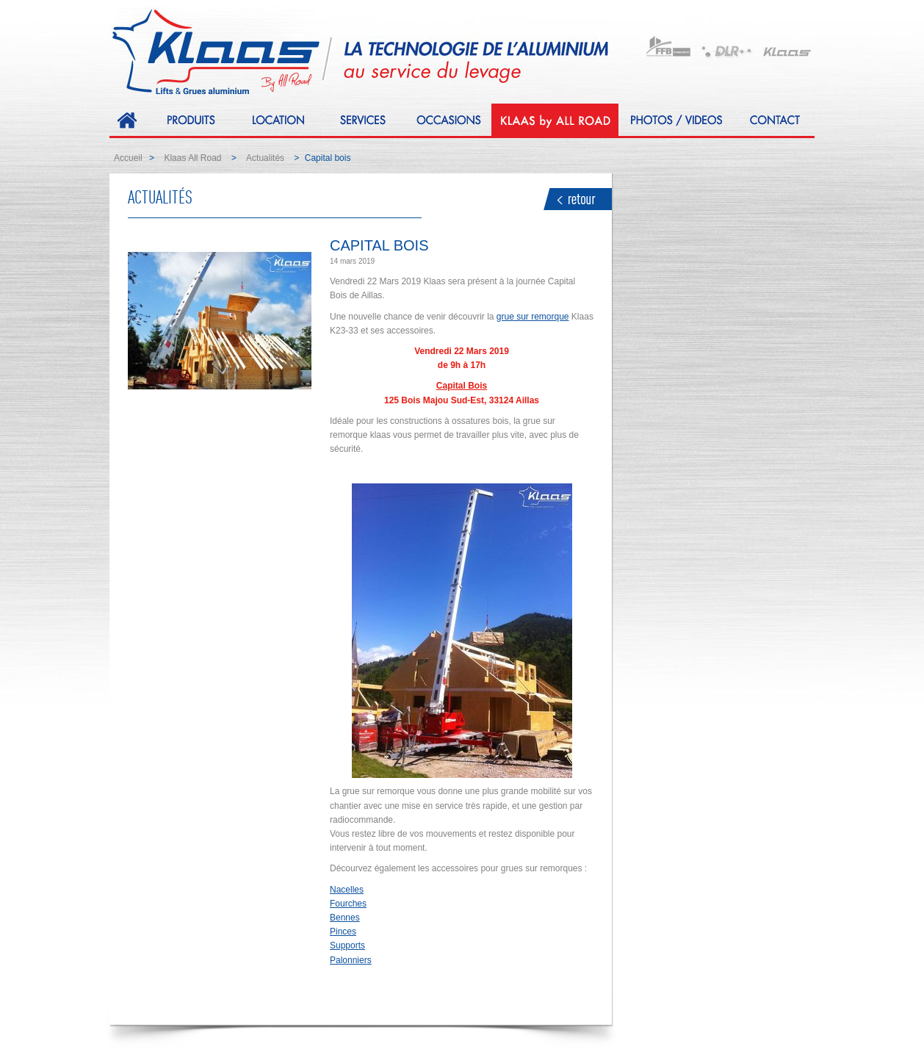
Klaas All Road (192, 158)
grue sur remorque (533, 316)
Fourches (348, 903)
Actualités (265, 158)
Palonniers (351, 960)
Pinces (343, 931)
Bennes (345, 917)
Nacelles (347, 890)
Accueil (128, 158)
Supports (347, 945)
